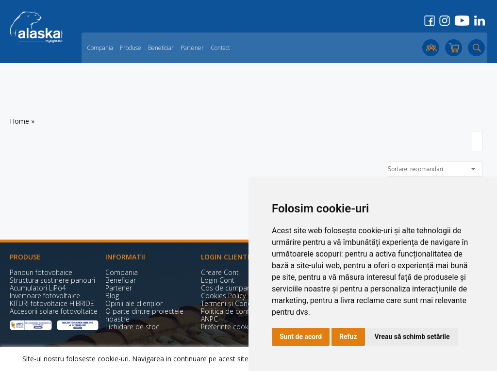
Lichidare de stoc (132, 326)
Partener (192, 48)
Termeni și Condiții (230, 303)
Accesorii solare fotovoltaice (54, 311)
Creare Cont (220, 272)
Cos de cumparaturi (232, 287)
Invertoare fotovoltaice (45, 295)
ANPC (209, 318)
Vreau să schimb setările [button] (412, 336)
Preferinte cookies (229, 326)
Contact (220, 48)
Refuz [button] (348, 336)
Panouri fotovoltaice (41, 272)
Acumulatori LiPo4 (38, 287)
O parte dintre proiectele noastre (144, 314)
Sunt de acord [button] (301, 336)
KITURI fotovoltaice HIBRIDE (52, 303)
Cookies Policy (223, 295)
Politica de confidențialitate (243, 311)
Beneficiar (161, 48)
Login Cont (217, 280)
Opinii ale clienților (134, 303)
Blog (112, 295)
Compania (100, 48)
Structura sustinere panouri (52, 280)
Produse (130, 48)
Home (19, 121)
